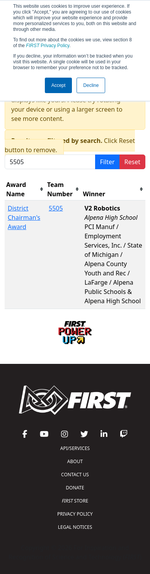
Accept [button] (58, 85)
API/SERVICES (75, 448)
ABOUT (75, 461)
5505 (56, 208)
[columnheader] (25, 189)
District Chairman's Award (24, 217)
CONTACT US (75, 474)
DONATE (75, 487)
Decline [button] (91, 85)
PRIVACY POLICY (75, 514)
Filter (107, 162)
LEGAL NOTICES (75, 527)
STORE (75, 501)
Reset (132, 162)
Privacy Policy (47, 45)
